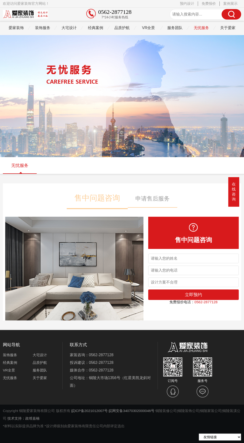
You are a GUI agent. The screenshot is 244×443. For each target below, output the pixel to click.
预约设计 (187, 3)
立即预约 (193, 294)
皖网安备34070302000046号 (131, 411)
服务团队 (175, 28)
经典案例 (95, 28)
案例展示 (230, 3)
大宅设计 (69, 28)
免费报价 (209, 3)
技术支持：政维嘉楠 (23, 418)
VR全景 (148, 28)
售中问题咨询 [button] (97, 198)
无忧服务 (201, 28)
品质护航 (122, 28)
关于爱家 (227, 28)
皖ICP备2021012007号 (89, 411)
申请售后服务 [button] (152, 198)
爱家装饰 (16, 28)
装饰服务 (42, 28)
